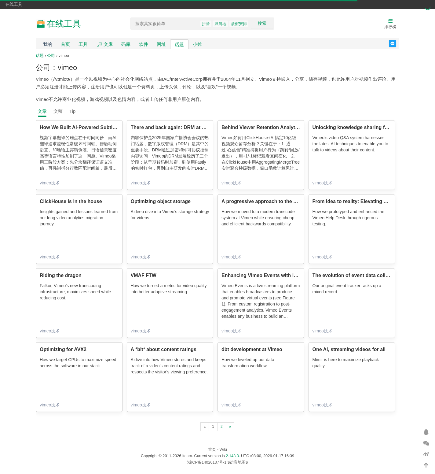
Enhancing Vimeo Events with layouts (265, 275)
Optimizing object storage (161, 201)
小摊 (197, 44)
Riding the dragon (61, 275)
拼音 (206, 23)
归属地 (220, 23)
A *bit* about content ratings (163, 349)
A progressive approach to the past (262, 201)
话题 (179, 44)
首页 (65, 44)
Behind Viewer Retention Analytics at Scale (271, 127)
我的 (47, 44)
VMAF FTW (143, 275)
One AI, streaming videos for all (349, 349)
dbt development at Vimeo (251, 349)
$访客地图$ (238, 462)
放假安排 (239, 23)
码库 (125, 44)
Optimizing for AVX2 (63, 349)
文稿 (58, 111)
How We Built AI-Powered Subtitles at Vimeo (91, 127)
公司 (51, 55)
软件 (143, 44)
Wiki (223, 449)
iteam (187, 456)
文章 (42, 111)
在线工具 (13, 4)
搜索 (262, 23)
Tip (72, 111)
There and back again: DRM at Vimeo (174, 127)
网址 (161, 44)
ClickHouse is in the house (71, 201)
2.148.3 (232, 456)
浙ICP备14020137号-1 (207, 462)
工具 (83, 44)
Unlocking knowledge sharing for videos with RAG (371, 127)
